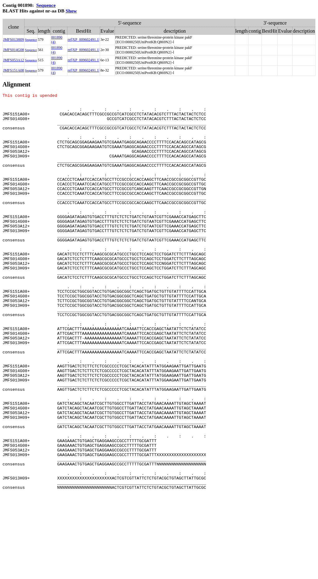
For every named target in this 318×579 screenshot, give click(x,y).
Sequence (46, 5)
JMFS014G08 (13, 50)
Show (71, 10)
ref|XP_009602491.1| (83, 39)
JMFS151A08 (13, 70)
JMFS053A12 (13, 60)
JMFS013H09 (13, 39)
